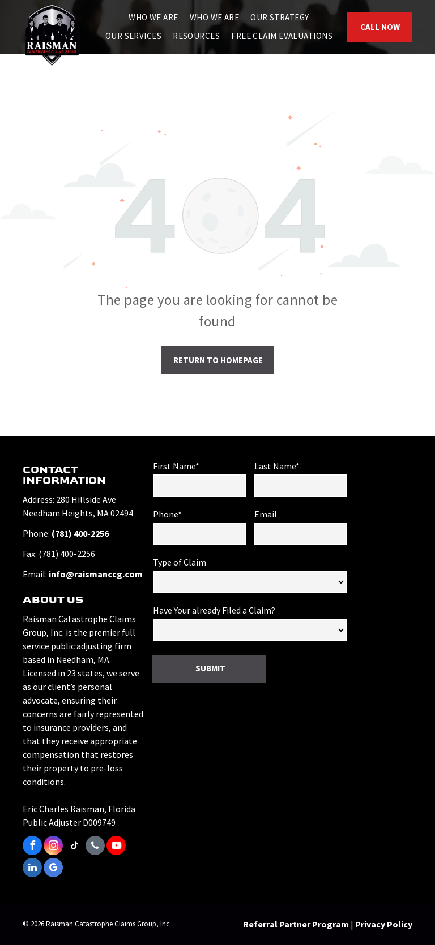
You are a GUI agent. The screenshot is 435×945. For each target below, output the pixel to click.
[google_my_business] (53, 869)
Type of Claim (179, 562)
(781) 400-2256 (80, 533)
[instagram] (53, 847)
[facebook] (32, 847)
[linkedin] (32, 869)
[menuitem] (153, 17)
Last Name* (277, 466)
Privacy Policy (383, 924)
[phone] (95, 847)
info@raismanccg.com (96, 574)
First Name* (176, 466)
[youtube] (116, 847)
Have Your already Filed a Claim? (214, 610)
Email (265, 514)
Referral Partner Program (296, 924)
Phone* (167, 514)
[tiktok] (74, 847)
